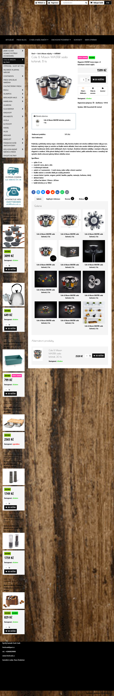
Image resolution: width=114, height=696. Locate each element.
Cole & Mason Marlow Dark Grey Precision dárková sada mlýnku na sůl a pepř (13, 455)
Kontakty (78, 40)
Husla (6, 120)
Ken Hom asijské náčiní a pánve (14, 150)
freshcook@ (6, 647)
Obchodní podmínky (61, 40)
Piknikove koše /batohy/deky (14, 144)
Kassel (14, 128)
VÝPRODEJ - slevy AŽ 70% (13, 66)
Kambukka (14, 101)
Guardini (7, 105)
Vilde (5, 131)
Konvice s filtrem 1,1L (10, 277)
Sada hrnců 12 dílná (10, 211)
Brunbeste (14, 116)
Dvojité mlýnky (9, 155)
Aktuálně (10, 40)
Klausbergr (14, 109)
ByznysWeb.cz (105, 693)
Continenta (14, 76)
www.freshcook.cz (8, 656)
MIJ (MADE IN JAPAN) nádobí (11, 71)
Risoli (14, 90)
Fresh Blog (21, 40)
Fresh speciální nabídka (10, 81)
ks (88, 356)
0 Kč (107, 3)
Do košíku (98, 79)
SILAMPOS (14, 94)
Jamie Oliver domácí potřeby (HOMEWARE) (14, 53)
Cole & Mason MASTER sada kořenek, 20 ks (55, 353)
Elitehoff (7, 124)
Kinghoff (7, 113)
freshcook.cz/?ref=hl (13, 161)
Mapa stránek (91, 40)
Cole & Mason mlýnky (14, 61)
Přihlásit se (40, 3)
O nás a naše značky (38, 40)
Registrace (53, 3)
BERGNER (7, 135)
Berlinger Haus (14, 97)
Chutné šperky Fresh (12, 86)
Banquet (14, 139)
